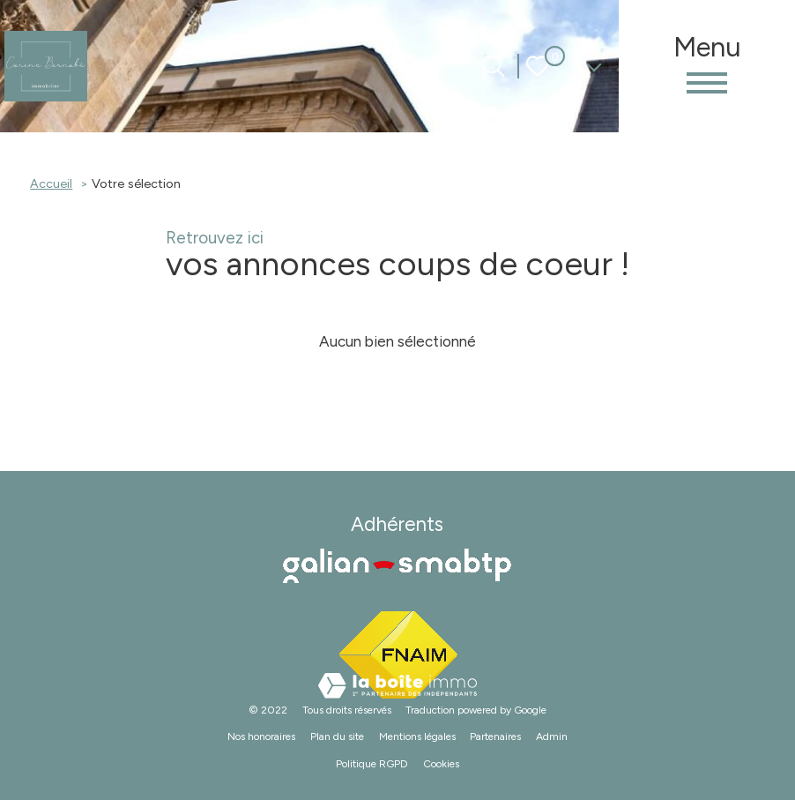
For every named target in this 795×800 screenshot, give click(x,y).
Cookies (441, 764)
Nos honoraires (261, 736)
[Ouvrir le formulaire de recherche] (493, 66)
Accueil (51, 183)
